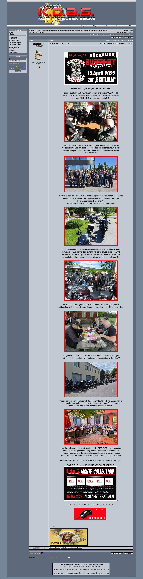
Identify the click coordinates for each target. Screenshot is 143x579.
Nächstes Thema (126, 40)
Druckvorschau (95, 35)
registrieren (128, 32)
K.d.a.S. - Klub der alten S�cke (39, 30)
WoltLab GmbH (98, 564)
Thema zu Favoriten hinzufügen (123, 35)
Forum (12, 32)
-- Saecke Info (17, 68)
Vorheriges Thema (113, 40)
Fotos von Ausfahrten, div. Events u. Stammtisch (82, 30)
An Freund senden (106, 35)
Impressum (13, 52)
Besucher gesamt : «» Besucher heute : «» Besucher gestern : (81, 573)
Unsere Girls (14, 39)
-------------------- (17, 62)
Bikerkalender (14, 47)
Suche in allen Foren (17, 61)
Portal (12, 34)
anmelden (121, 32)
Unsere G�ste (15, 42)
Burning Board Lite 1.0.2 (75, 564)
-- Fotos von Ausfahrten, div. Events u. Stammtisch (17, 67)
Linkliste (13, 49)
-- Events (17, 65)
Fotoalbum (13, 37)
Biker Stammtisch (17, 64)
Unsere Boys (14, 40)
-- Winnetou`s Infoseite (17, 70)
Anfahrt (12, 50)
